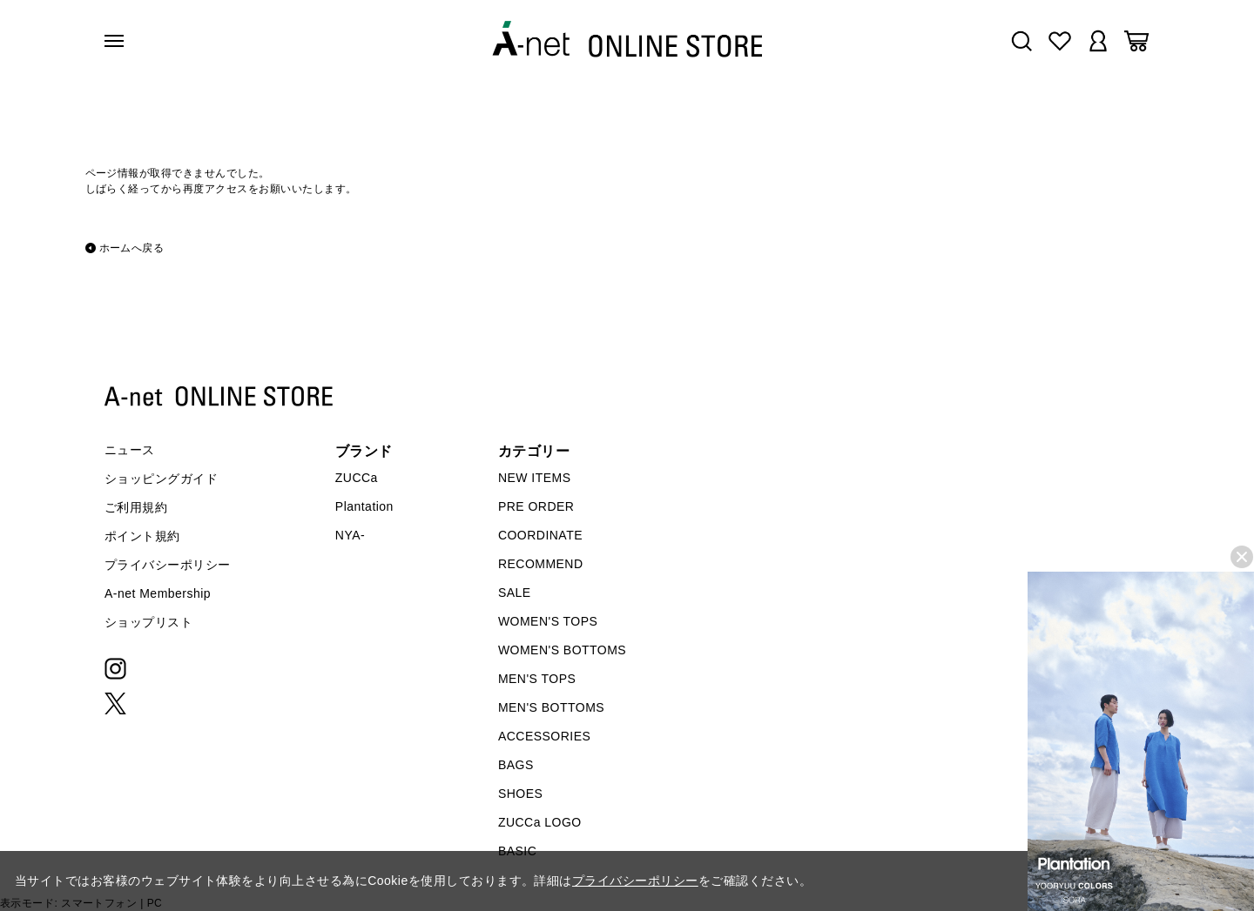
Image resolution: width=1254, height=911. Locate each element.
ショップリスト (148, 622)
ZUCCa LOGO (540, 822)
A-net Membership (157, 593)
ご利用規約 (135, 507)
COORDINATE (540, 535)
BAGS (516, 765)
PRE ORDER (536, 506)
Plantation (364, 506)
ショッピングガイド (161, 479)
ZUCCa (356, 478)
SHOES (520, 793)
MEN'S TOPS (537, 679)
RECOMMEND (540, 564)
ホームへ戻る (132, 248)
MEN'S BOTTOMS (551, 707)
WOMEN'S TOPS (548, 621)
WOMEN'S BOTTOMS (562, 650)
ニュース (129, 450)
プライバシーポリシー (167, 565)
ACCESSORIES (544, 736)
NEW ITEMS (534, 478)
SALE (514, 593)
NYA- (350, 535)
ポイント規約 (142, 536)
